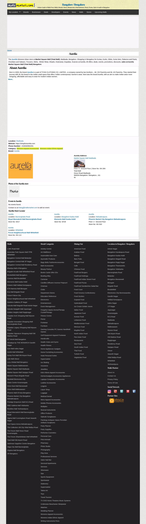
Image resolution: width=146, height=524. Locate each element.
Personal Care (46, 436)
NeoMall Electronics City (16, 379)
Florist (43, 319)
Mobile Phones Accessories (51, 403)
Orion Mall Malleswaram (16, 389)
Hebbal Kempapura (115, 300)
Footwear (44, 322)
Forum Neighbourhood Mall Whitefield (23, 233)
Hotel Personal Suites (49, 356)
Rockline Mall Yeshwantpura (17, 409)
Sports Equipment (47, 477)
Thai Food (78, 351)
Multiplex (44, 406)
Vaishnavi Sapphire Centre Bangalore (21, 443)
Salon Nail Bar (46, 460)
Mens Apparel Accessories (50, 400)
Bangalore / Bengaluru (73, 4)
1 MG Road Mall (13, 249)
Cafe (76, 266)
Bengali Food (79, 262)
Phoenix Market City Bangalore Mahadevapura (107, 219)
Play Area (44, 453)
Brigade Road (113, 286)
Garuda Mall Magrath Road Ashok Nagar (22, 305)
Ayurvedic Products (48, 259)
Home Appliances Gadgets (51, 349)
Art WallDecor (46, 252)
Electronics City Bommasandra (119, 293)
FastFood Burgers (80, 272)
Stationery (44, 484)
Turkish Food (79, 354)
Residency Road (114, 344)
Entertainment (46, 303)
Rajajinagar (112, 340)
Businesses (36, 12)
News (74, 12)
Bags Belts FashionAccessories (52, 262)
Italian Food (78, 310)
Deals (46, 12)
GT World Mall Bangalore (16, 339)
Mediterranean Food (81, 323)
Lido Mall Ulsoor (13, 359)
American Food (79, 249)
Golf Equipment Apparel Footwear (53, 335)
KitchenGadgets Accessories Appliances (56, 376)
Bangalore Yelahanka (115, 269)
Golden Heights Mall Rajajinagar (19, 312)
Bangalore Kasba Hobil (70, 217)
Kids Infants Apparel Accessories (53, 372)
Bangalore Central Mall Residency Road (22, 265)
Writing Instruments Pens (50, 521)
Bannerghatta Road (22, 217)
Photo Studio (45, 446)
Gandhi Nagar (113, 296)
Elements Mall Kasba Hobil (65, 219)
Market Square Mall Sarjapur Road (20, 372)
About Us (111, 372)
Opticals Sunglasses (48, 417)
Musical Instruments (48, 410)
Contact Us (112, 376)
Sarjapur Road (113, 347)
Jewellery (44, 369)
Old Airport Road (114, 333)
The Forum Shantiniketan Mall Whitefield (22, 437)
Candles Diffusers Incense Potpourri (54, 283)
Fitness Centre (46, 316)
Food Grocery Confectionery (84, 293)
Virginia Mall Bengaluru (15, 450)
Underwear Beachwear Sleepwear (53, 504)
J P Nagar (111, 306)
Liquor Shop (45, 389)
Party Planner (46, 426)
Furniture (44, 326)
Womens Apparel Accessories (28, 148)
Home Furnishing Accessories (52, 352)
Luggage (44, 393)
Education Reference (48, 296)
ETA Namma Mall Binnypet (17, 289)
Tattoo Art (44, 490)
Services (44, 467)
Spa (42, 473)
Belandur (111, 276)
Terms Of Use (113, 383)
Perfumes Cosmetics (48, 433)
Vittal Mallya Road (114, 357)
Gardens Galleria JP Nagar (17, 302)
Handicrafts (45, 339)
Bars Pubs (78, 259)
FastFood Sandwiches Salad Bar (86, 286)
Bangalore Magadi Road (117, 259)
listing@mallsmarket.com (28, 208)
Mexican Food (79, 327)
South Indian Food (81, 347)
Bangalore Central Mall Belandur (19, 258)
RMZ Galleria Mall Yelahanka (18, 405)
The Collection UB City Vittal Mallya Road (22, 427)
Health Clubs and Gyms (49, 342)
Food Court (78, 289)
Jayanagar (111, 310)
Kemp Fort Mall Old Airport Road (19, 355)
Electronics (45, 300)
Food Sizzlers (79, 296)
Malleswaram (112, 327)
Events (65, 12)
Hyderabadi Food (80, 303)
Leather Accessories (48, 383)
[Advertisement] (73, 31)
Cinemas (44, 286)
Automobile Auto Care (49, 255)
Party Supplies (46, 429)
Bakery (76, 255)
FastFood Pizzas (80, 283)
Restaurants (78, 340)
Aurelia (30, 72)
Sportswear (45, 480)
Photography (45, 450)
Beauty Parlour (46, 269)
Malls (81, 12)
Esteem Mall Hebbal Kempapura (19, 285)
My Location (13, 12)
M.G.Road (111, 317)
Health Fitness (46, 345)
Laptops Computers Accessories (53, 379)
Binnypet (111, 283)
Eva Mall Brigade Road (15, 292)
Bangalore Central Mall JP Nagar (19, 261)
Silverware (44, 470)
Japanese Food (80, 313)
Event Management (48, 306)
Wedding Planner (47, 511)
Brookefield (112, 289)
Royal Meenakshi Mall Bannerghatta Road (24, 219)
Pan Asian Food (80, 337)
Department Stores (48, 293)
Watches (44, 507)
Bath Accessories (47, 266)
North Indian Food (80, 333)
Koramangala (112, 313)
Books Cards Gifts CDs (49, 272)
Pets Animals (45, 439)
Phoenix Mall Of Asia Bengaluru (19, 393)
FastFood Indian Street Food (84, 279)
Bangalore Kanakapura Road (118, 252)
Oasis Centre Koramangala (17, 382)
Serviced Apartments (48, 463)
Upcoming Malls (101, 12)
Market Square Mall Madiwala (85, 158)
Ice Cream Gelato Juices (83, 306)
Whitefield (19, 230)
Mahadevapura (101, 217)
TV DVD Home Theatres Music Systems (55, 501)
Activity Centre (46, 249)
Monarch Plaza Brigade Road (18, 376)
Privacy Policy (113, 379)
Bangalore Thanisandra (116, 266)
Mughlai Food (79, 330)
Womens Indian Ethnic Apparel (51, 148)
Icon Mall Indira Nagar (15, 349)
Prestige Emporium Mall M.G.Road (20, 402)
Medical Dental (46, 396)
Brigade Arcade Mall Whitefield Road (20, 272)
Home (9, 50)
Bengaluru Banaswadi (116, 279)
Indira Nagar (112, 303)
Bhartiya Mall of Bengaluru (17, 268)
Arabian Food (79, 252)
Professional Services (49, 456)
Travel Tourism (46, 497)
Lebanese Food (80, 320)
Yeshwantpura (113, 364)
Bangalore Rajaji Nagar (116, 262)
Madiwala (19, 141)
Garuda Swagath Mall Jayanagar (19, 309)
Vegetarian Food (80, 357)
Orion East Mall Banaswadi (17, 386)
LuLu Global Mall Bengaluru (17, 362)
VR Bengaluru (12, 454)
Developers (55, 12)
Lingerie (44, 386)
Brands (26, 12)
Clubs (43, 289)
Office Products (46, 413)
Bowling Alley (45, 276)
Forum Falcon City (14, 295)
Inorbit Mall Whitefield (15, 352)
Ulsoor (110, 351)
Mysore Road (112, 330)
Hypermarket (45, 359)
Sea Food (77, 344)
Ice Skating (45, 362)
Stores (89, 12)
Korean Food (79, 317)
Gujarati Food (79, 300)
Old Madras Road (114, 337)
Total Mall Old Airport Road (17, 440)
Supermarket (45, 487)
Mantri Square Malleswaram (17, 366)
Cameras (44, 279)
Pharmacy (44, 443)
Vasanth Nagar (113, 354)
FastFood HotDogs (81, 276)
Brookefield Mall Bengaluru (17, 275)
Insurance (44, 366)
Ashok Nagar (112, 249)
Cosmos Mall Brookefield (16, 278)
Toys (42, 494)
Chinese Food (79, 269)
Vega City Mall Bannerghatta (17, 447)
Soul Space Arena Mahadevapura (19, 424)
